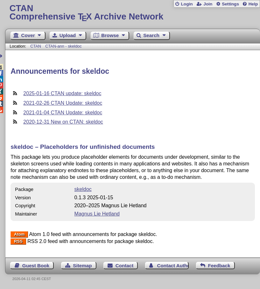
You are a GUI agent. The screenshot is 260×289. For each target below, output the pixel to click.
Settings (230, 4)
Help (253, 4)
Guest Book (35, 265)
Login (187, 4)
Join (207, 4)
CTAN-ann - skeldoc (63, 46)
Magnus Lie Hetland (97, 214)
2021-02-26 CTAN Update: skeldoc (62, 103)
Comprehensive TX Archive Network (133, 12)
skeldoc (83, 189)
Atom (19, 234)
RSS (18, 241)
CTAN (35, 46)
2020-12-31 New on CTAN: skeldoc (63, 122)
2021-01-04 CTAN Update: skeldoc (62, 112)
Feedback (219, 265)
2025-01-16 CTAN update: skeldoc (62, 93)
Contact (125, 265)
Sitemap (82, 265)
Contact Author (173, 265)
